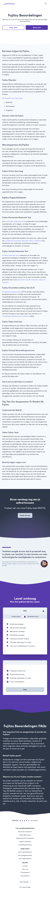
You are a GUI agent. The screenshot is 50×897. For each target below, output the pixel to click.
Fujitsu (4, 58)
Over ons (25, 869)
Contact (25, 866)
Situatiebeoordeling (25, 845)
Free (25, 689)
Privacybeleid (25, 872)
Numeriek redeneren (25, 832)
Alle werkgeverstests (25, 855)
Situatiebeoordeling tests (11, 292)
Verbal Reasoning (25, 835)
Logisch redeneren (25, 841)
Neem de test (25, 515)
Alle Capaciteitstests (25, 852)
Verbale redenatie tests (10, 255)
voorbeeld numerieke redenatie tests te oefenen (23, 241)
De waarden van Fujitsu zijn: (12, 98)
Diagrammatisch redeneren (25, 838)
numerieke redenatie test (14, 221)
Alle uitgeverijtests (25, 859)
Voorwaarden (25, 876)
